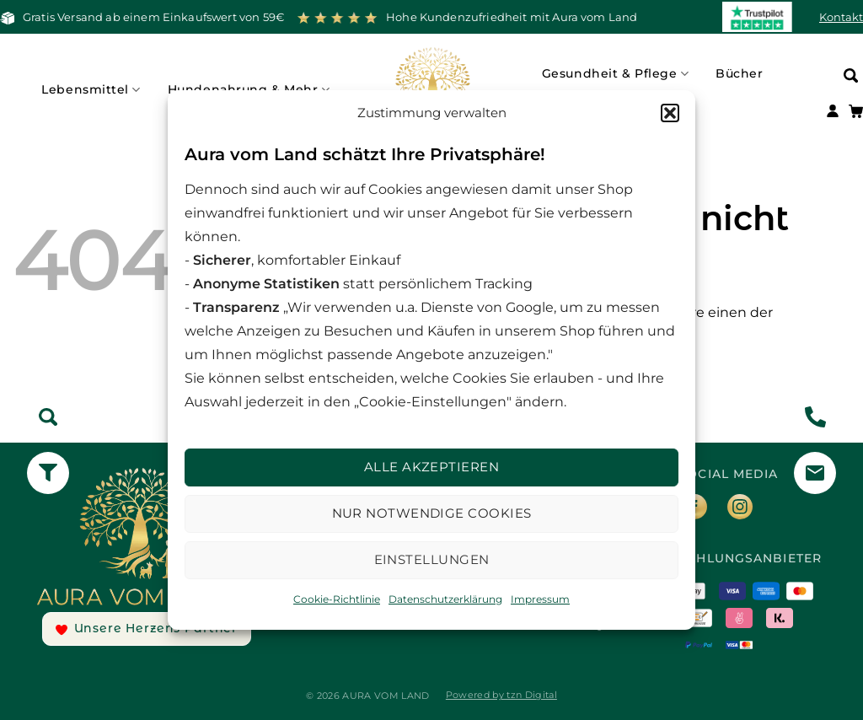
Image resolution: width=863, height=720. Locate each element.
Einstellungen (432, 559)
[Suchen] (851, 74)
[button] (670, 113)
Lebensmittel (90, 90)
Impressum (540, 599)
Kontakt (841, 17)
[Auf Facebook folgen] (701, 509)
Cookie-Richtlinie (336, 599)
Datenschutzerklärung (445, 599)
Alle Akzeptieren (431, 467)
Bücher (739, 73)
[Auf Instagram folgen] (746, 509)
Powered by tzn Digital (501, 695)
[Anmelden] (833, 112)
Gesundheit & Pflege (615, 74)
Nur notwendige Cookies (432, 513)
